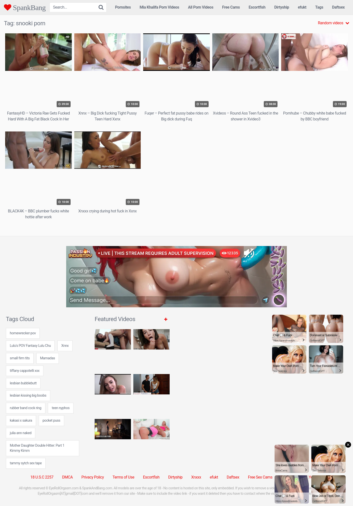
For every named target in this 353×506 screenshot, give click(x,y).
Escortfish (257, 7)
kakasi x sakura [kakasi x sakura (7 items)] (21, 420)
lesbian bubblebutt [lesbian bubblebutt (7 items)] (23, 383)
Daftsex (338, 7)
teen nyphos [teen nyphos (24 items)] (60, 408)
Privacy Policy (92, 477)
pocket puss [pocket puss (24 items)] (51, 420)
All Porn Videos (200, 7)
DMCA (67, 477)
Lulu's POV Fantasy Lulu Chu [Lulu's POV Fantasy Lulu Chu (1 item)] (30, 346)
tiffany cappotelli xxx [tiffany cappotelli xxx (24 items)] (24, 371)
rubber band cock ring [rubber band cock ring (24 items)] (25, 408)
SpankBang (25, 7)
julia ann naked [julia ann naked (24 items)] (20, 433)
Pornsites (123, 7)
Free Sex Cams (260, 477)
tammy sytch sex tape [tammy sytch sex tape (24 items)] (26, 463)
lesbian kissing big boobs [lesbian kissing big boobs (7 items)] (28, 395)
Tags (319, 7)
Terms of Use (123, 477)
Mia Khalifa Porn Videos (159, 7)
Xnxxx (196, 477)
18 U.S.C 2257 (41, 477)
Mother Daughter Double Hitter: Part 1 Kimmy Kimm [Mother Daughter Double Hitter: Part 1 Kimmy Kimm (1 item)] (37, 448)
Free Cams (231, 7)
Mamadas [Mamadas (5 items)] (47, 358)
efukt (302, 7)
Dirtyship (281, 7)
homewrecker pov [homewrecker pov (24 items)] (23, 333)
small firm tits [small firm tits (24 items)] (20, 358)
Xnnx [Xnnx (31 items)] (65, 346)
